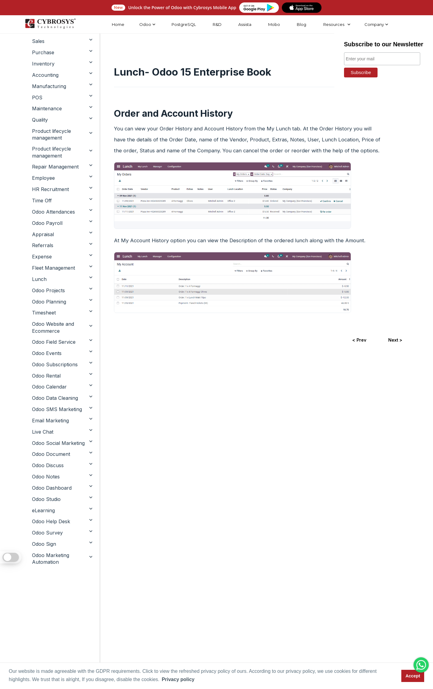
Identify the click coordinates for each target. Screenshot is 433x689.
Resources (333, 24)
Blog (301, 24)
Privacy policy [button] (178, 679)
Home (118, 24)
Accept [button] (413, 675)
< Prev (359, 340)
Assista (244, 24)
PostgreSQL (183, 24)
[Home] (50, 24)
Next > (395, 340)
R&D (216, 24)
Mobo (274, 24)
